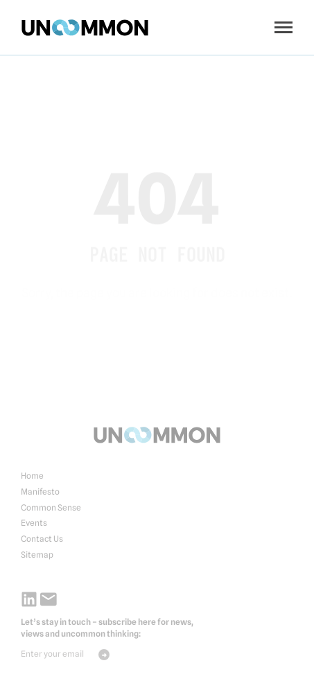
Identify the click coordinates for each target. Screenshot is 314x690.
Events (34, 523)
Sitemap (37, 554)
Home (32, 475)
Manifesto (40, 491)
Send (104, 654)
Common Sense (51, 507)
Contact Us (42, 538)
